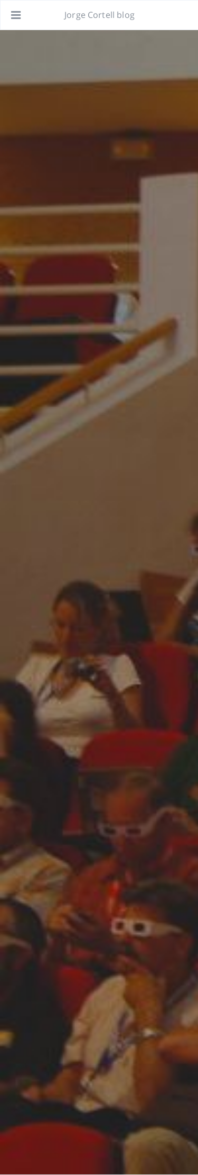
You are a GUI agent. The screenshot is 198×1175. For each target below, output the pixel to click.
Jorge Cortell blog (99, 15)
